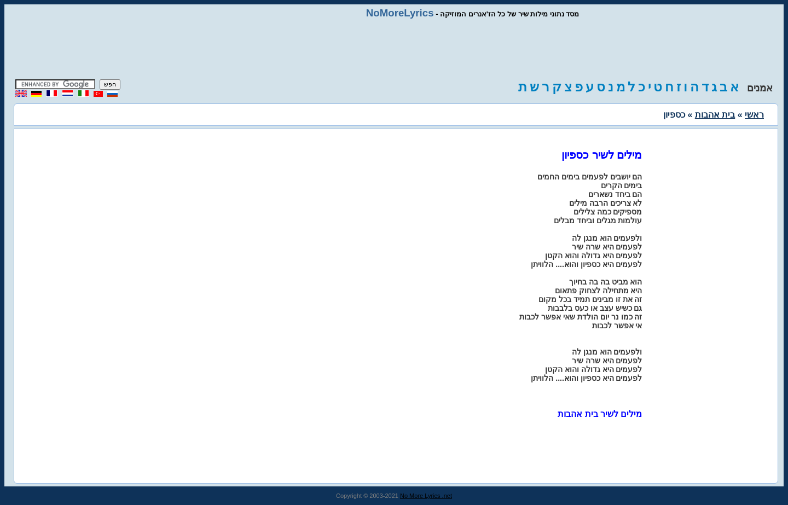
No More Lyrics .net (426, 495)
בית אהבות (715, 114)
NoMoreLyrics (400, 13)
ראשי (754, 114)
